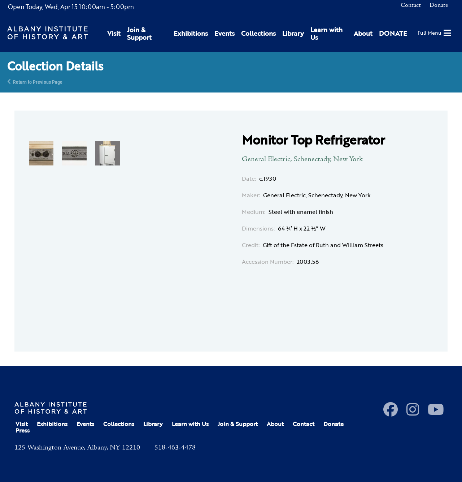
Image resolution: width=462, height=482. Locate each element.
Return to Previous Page (37, 81)
